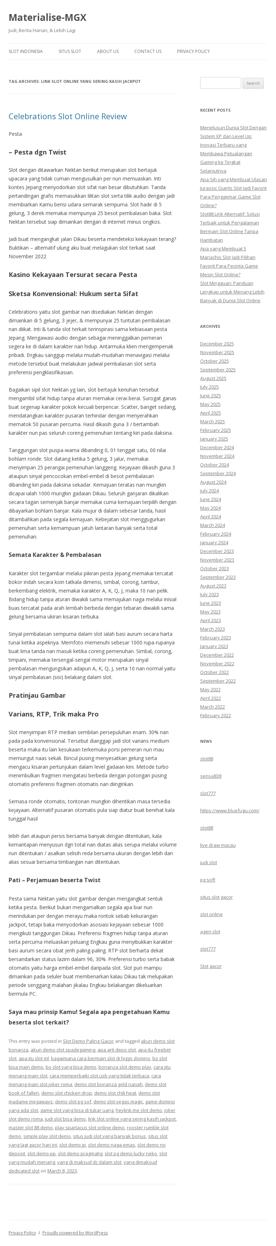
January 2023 (214, 646)
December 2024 (217, 447)
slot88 (206, 758)
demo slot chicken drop (66, 1093)
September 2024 (218, 473)
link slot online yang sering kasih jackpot (132, 1119)
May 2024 (210, 508)
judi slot (208, 862)
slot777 (208, 793)
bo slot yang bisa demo (71, 1067)
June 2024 (210, 499)
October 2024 (214, 464)
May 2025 (210, 404)
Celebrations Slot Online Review (68, 116)
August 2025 (213, 378)
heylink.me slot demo (139, 1110)
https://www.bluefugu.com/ (229, 810)
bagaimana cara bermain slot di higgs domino (100, 1058)
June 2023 (210, 603)
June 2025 (210, 395)
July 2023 (209, 594)
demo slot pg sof (73, 1101)
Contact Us (147, 51)
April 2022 (210, 698)
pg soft (207, 879)
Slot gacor (211, 966)
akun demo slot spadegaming (63, 1049)
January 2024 (214, 542)
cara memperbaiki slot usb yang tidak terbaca (99, 1075)
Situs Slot (70, 51)
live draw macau (218, 845)
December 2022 (217, 655)
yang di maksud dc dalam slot (89, 1162)
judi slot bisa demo (65, 1119)
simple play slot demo (47, 1136)
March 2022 (212, 707)
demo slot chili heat (115, 1093)
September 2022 (218, 681)
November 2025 (217, 352)
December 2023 (217, 551)
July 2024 (209, 490)
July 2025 (209, 387)
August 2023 (213, 585)
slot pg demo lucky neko (131, 1153)
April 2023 (210, 620)
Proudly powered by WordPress (75, 1233)
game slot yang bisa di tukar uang (77, 1110)
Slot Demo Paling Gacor (88, 1041)
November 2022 (217, 663)
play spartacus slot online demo (90, 1127)
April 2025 (210, 413)
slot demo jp (72, 1145)
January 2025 (214, 439)
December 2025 (217, 343)
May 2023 (210, 611)
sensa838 (210, 776)
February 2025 (215, 430)
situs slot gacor (216, 897)
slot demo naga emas (111, 1145)
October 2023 (214, 568)
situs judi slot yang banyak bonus (109, 1136)
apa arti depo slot (116, 1049)
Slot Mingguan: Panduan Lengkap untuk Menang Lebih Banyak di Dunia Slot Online (232, 292)
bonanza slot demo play (124, 1067)
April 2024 (210, 516)
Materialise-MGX (47, 17)
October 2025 (214, 361)
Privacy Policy (193, 51)
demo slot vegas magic (118, 1101)
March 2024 (212, 525)
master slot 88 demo (31, 1127)
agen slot (210, 931)
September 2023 (218, 577)
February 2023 (215, 637)
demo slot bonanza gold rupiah (108, 1084)
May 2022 (210, 689)
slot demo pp (41, 1153)
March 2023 (212, 629)
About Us (108, 51)
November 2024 (217, 456)
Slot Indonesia (26, 51)
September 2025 (218, 369)
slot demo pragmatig (80, 1153)
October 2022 (214, 672)
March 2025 (212, 421)
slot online (211, 914)
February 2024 (215, 534)
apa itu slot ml (34, 1058)
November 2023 (217, 560)
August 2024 (213, 482)
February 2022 (215, 715)
